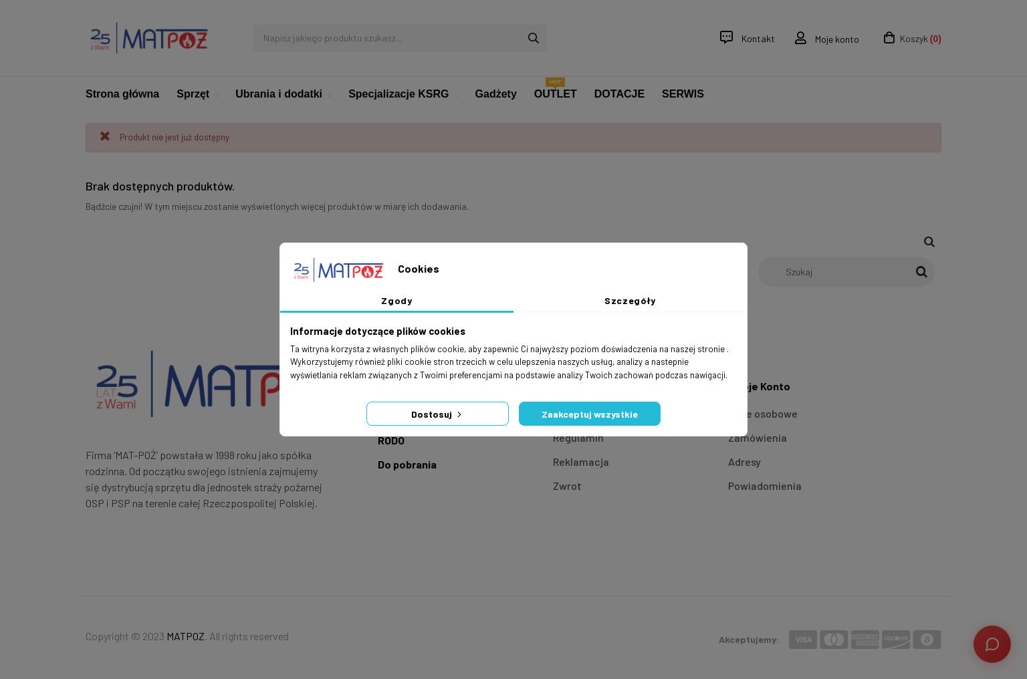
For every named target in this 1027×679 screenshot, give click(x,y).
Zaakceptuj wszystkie (590, 414)
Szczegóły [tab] (630, 300)
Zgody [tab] (396, 300)
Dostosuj (437, 414)
